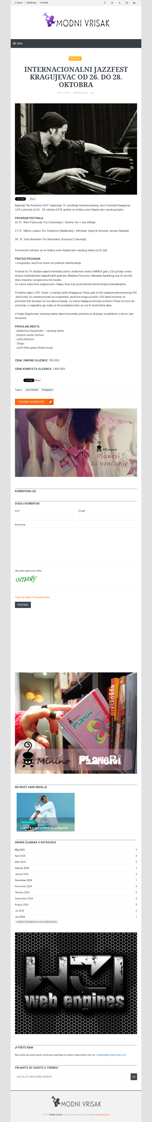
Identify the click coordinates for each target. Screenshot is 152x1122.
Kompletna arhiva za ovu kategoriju (37, 922)
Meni (19, 43)
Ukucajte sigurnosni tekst (28, 570)
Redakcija (31, 2)
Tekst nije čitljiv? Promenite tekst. (32, 597)
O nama (18, 2)
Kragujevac (47, 389)
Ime (17, 511)
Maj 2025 (20, 849)
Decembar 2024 (23, 880)
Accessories (28, 822)
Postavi (22, 604)
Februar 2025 (22, 868)
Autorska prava (102, 1115)
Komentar (20, 524)
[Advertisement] (76, 643)
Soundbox (75, 58)
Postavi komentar (36, 402)
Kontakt (44, 2)
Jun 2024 (20, 916)
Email (82, 511)
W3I (92, 1115)
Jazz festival (32, 389)
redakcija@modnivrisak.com (111, 1055)
